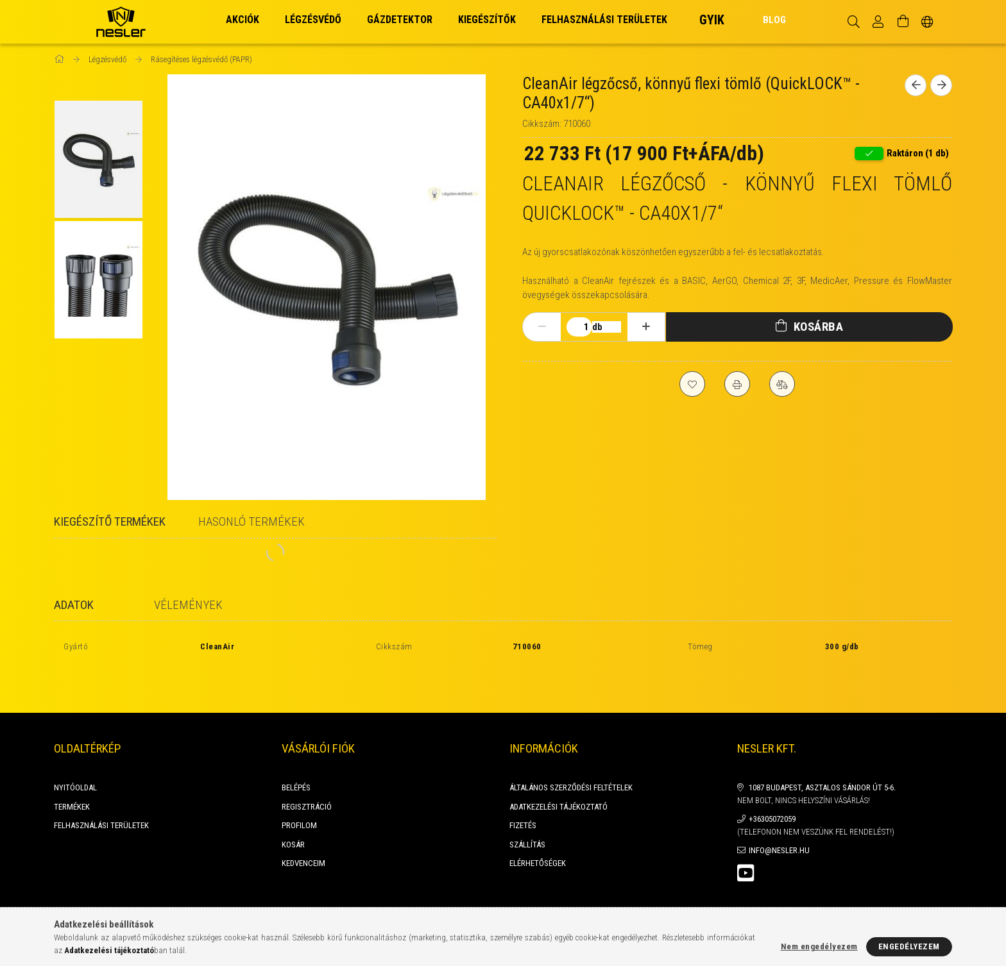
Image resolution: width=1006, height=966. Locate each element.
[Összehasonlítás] (782, 384)
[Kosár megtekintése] (903, 21)
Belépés (296, 757)
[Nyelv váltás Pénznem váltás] (927, 21)
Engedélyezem (909, 946)
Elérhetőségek (537, 832)
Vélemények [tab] (188, 604)
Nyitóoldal (75, 757)
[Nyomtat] (737, 384)
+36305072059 (772, 788)
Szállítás (527, 814)
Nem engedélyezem (819, 946)
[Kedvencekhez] (692, 384)
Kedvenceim (303, 832)
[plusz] (646, 327)
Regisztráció (307, 776)
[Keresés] (853, 21)
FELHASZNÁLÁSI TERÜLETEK (101, 794)
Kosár (293, 814)
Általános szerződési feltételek (571, 757)
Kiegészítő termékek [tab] (110, 521)
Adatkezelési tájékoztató (558, 776)
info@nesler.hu (779, 819)
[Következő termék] (941, 85)
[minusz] (542, 327)
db (597, 327)
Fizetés (522, 794)
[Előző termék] (915, 85)
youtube (745, 842)
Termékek (72, 776)
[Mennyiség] (579, 327)
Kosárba (819, 326)
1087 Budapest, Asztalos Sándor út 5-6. (822, 757)
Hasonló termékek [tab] (251, 521)
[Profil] (878, 21)
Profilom (299, 794)
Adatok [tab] (74, 604)
